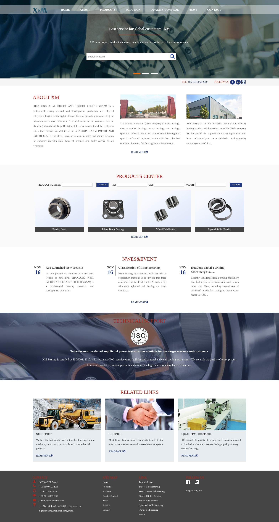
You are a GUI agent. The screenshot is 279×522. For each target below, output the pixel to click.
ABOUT (85, 9)
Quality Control (110, 496)
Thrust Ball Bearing (148, 509)
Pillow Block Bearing (149, 486)
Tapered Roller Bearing (150, 496)
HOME (65, 9)
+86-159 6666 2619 (45, 486)
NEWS (193, 9)
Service (106, 505)
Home (106, 482)
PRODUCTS (108, 9)
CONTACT (214, 9)
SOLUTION (133, 9)
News (105, 500)
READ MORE (139, 152)
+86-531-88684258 (45, 491)
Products (107, 491)
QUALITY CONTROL (165, 9)
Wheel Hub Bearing (148, 500)
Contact (106, 509)
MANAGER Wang (45, 482)
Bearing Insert (146, 482)
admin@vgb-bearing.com (48, 500)
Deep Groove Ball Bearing (152, 491)
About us (107, 486)
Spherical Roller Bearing (151, 505)
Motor (142, 514)
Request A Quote (194, 490)
